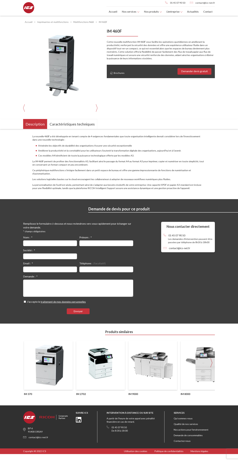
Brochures (117, 73)
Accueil (113, 11)
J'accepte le (56, 308)
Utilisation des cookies (135, 458)
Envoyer (78, 318)
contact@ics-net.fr (205, 2)
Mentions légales (199, 458)
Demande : (29, 283)
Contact (208, 11)
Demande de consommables (188, 442)
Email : (27, 270)
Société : (28, 257)
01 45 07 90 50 (177, 2)
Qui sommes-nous (183, 425)
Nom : (26, 244)
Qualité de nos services (186, 431)
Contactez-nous (182, 447)
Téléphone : (85, 270)
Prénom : (84, 244)
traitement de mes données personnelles (63, 308)
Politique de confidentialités (168, 458)
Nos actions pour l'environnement (191, 436)
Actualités (193, 11)
